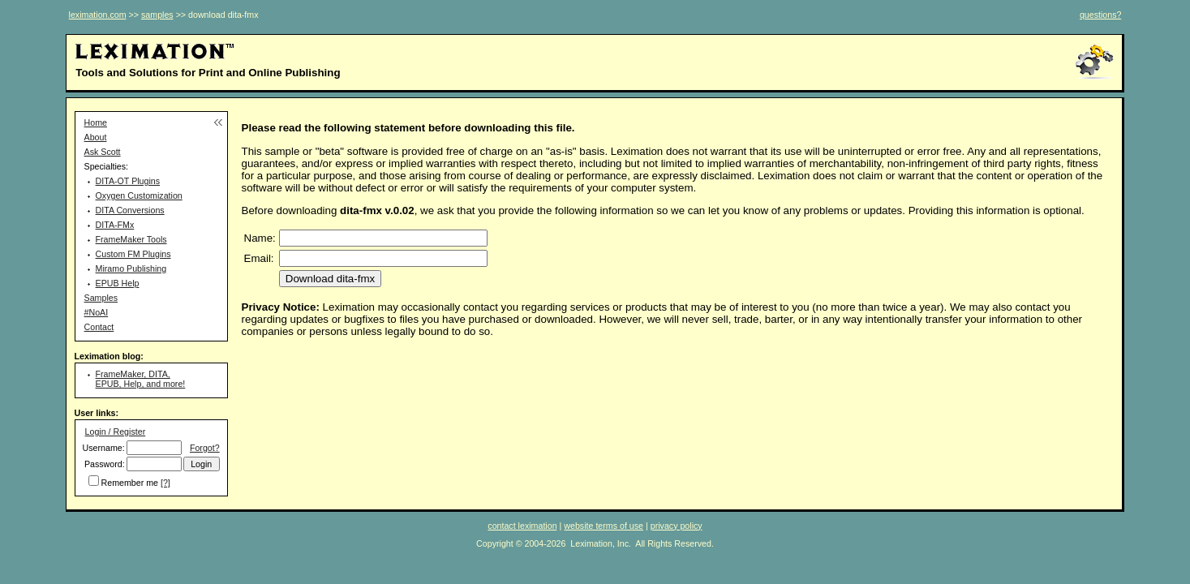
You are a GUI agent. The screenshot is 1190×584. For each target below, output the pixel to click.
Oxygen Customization (139, 195)
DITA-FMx (115, 225)
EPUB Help (118, 283)
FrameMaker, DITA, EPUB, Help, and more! (141, 379)
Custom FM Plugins (133, 254)
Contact (99, 327)
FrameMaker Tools (131, 239)
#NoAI (96, 312)
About (95, 137)
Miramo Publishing (131, 268)
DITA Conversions (130, 210)
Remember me (129, 482)
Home (95, 122)
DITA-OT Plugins (128, 181)
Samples (101, 298)
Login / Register (115, 431)
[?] (165, 482)
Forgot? (205, 448)
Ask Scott (102, 152)
